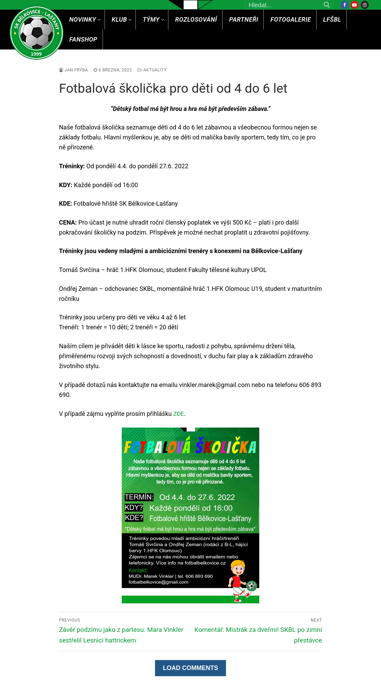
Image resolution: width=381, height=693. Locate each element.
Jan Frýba (74, 69)
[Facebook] (344, 5)
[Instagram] (365, 5)
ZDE (178, 413)
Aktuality (155, 69)
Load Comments (190, 668)
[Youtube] (354, 5)
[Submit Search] (327, 5)
